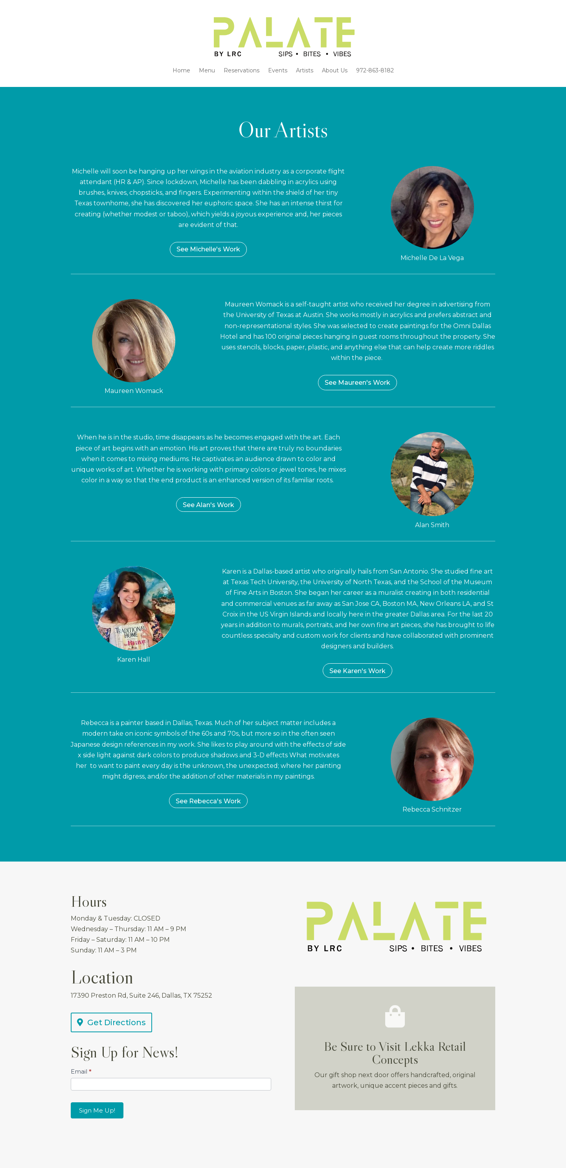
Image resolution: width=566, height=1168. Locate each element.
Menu (207, 71)
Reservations (241, 71)
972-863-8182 (375, 71)
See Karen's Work (357, 671)
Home (181, 71)
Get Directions (116, 1022)
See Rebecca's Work (208, 801)
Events (277, 71)
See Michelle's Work (208, 249)
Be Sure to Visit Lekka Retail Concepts (395, 1052)
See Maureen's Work (357, 382)
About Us (334, 71)
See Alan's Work (208, 505)
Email (81, 1071)
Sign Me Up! (97, 1110)
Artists (304, 71)
